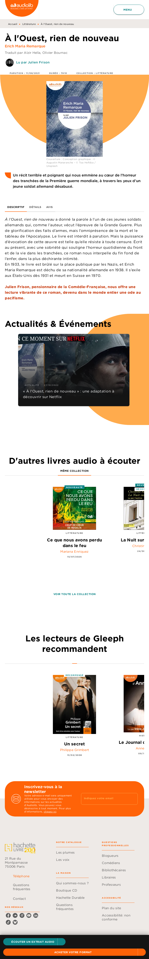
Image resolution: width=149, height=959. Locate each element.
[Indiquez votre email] (104, 799)
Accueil (12, 23)
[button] (34, 941)
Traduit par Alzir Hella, (23, 53)
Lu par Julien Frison (33, 62)
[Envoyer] (133, 799)
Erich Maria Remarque (25, 46)
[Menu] (129, 10)
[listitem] (8, 915)
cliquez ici (50, 811)
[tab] (16, 207)
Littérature (29, 23)
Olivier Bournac (55, 53)
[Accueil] (22, 9)
